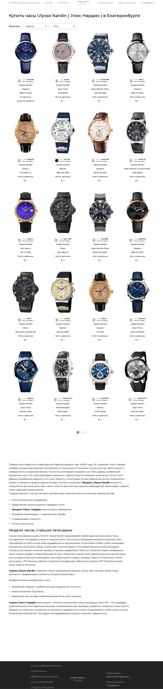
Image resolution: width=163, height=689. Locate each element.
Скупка (48, 3)
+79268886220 (147, 3)
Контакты (62, 3)
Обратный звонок (127, 3)
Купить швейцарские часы (24, 3)
